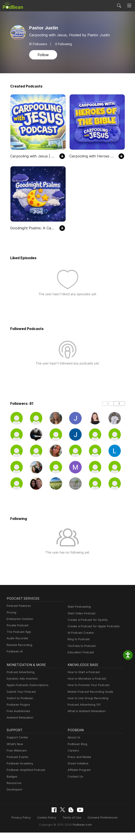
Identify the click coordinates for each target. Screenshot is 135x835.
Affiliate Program (78, 772)
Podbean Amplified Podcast (24, 772)
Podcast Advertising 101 (83, 707)
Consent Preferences (100, 820)
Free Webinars (16, 753)
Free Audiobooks (18, 714)
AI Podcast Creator (80, 635)
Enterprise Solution (19, 621)
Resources (14, 786)
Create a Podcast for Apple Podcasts (92, 629)
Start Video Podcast (80, 616)
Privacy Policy (24, 820)
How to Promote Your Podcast (87, 688)
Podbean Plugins (18, 707)
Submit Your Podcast (20, 694)
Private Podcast (17, 628)
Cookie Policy (48, 820)
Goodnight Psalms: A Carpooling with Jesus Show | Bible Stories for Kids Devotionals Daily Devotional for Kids (32, 228)
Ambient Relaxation (19, 720)
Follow (43, 55)
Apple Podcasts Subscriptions (26, 688)
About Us (74, 740)
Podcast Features (18, 608)
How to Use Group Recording (87, 701)
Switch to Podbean (19, 701)
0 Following (62, 43)
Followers (38, 43)
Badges (12, 779)
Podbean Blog (77, 747)
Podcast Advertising (19, 675)
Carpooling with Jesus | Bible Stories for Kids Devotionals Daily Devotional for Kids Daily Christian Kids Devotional (32, 156)
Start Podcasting (78, 609)
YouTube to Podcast (81, 648)
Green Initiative (77, 766)
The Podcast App (18, 634)
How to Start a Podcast (83, 675)
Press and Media (79, 760)
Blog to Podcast (78, 642)
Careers (73, 753)
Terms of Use (71, 820)
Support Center (16, 740)
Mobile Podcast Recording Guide (89, 694)
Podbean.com (81, 827)
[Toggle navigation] (129, 6)
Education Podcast (80, 655)
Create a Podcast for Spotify (86, 622)
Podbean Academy (19, 766)
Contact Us (75, 779)
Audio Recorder (17, 641)
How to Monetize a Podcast (85, 681)
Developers (14, 792)
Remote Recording (19, 647)
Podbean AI (14, 654)
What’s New (14, 747)
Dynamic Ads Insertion (21, 681)
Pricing (11, 615)
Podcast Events (17, 760)
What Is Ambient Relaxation (86, 714)
